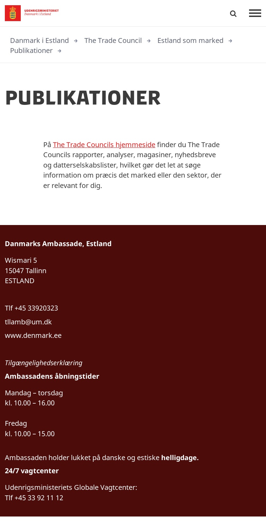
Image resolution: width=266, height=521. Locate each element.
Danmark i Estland (39, 40)
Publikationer (31, 50)
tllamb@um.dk (28, 324)
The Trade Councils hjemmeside (104, 145)
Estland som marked (190, 40)
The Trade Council (113, 40)
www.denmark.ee (33, 337)
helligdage (179, 461)
